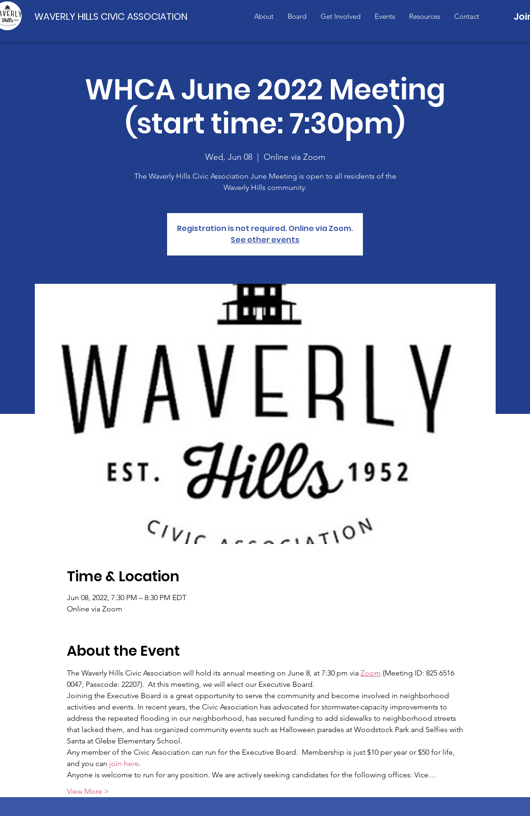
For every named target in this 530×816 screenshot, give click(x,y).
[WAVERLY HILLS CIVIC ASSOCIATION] (113, 16)
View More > (88, 791)
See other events (265, 239)
